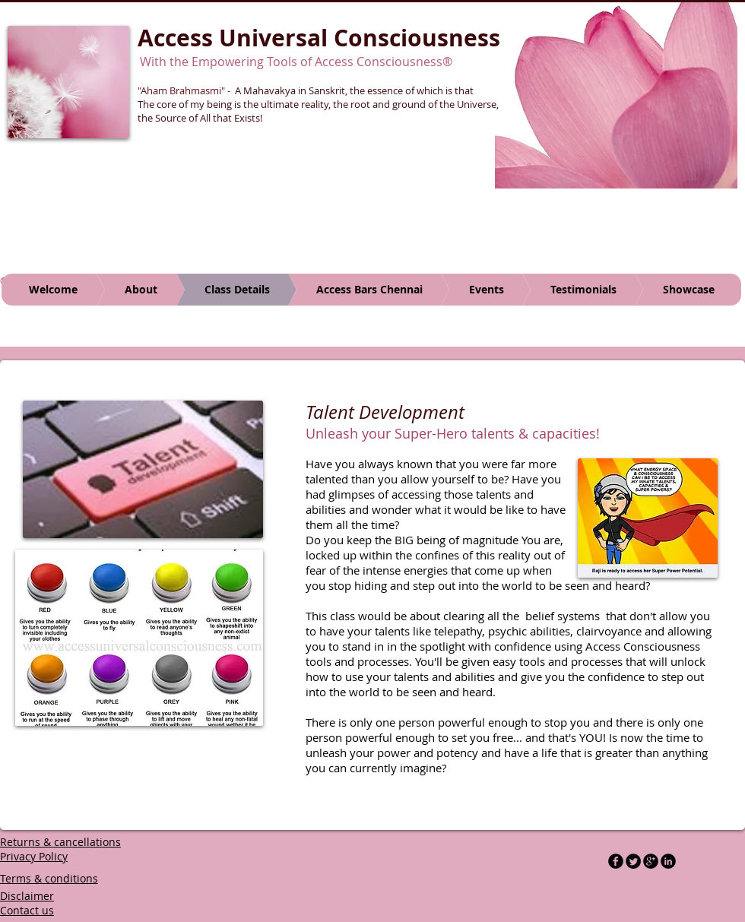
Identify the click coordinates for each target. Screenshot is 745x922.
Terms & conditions (49, 878)
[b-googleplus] (650, 861)
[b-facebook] (615, 861)
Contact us (27, 910)
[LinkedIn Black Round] (668, 861)
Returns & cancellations (60, 842)
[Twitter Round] (633, 861)
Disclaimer (27, 896)
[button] (616, 95)
